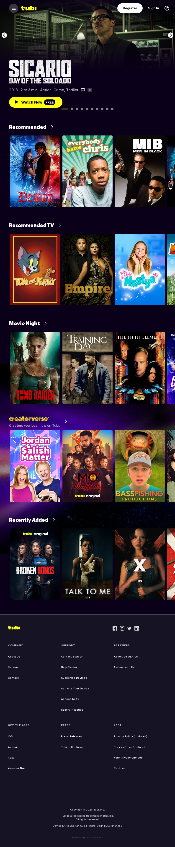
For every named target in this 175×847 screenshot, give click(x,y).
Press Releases (71, 736)
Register (130, 8)
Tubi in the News (72, 747)
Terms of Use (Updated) (130, 747)
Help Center (69, 667)
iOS (10, 736)
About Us (14, 656)
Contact (13, 677)
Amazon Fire (16, 768)
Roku (11, 757)
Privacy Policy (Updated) (130, 736)
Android (13, 747)
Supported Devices (74, 677)
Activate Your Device (75, 688)
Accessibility (70, 699)
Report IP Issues (72, 709)
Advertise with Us (126, 656)
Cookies (119, 768)
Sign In (153, 8)
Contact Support (72, 656)
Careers (13, 667)
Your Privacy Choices (128, 757)
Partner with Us (124, 667)
